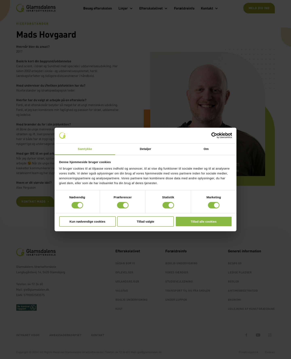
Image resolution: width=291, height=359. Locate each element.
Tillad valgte (145, 221)
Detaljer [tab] (145, 149)
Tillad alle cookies (203, 221)
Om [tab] (206, 149)
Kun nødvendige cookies (87, 221)
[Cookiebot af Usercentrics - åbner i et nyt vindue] (214, 135)
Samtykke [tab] (85, 149)
